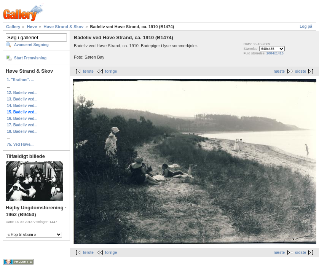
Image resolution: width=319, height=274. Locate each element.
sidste (300, 71)
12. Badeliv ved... (22, 93)
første (88, 71)
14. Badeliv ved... (22, 106)
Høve (32, 26)
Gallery (13, 26)
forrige (111, 71)
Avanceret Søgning (31, 45)
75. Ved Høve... (20, 144)
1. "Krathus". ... (20, 80)
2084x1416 (275, 53)
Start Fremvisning (30, 58)
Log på (306, 26)
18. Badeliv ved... (22, 131)
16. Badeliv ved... (22, 118)
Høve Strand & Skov (63, 26)
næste (279, 71)
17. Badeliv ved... (22, 125)
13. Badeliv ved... (22, 99)
